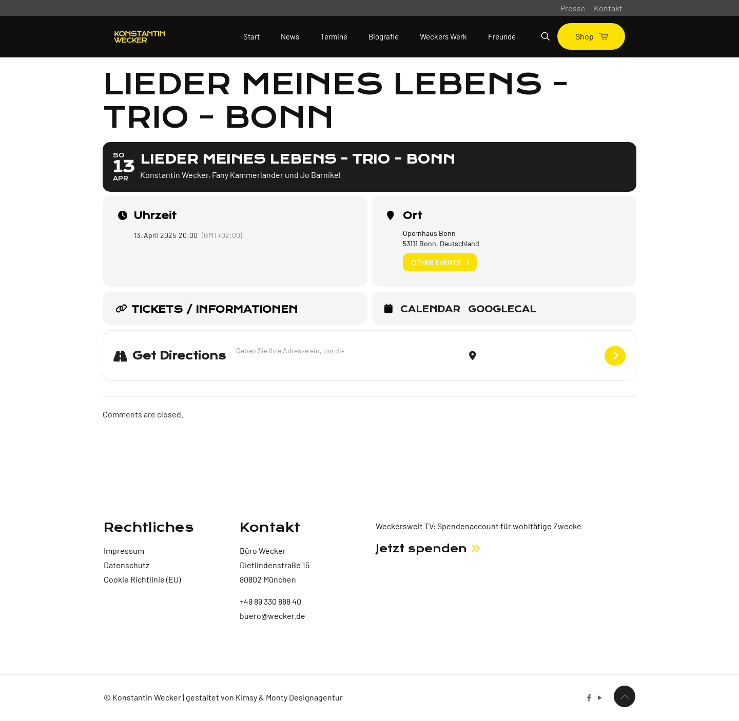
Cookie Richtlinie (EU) (142, 579)
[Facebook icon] (589, 697)
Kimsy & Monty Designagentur (289, 697)
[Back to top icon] (624, 696)
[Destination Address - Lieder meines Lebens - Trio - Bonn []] (540, 355)
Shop (591, 36)
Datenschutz (126, 565)
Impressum (124, 550)
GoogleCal (502, 310)
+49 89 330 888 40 (270, 601)
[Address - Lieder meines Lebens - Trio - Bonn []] (290, 350)
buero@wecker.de (272, 615)
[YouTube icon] (600, 697)
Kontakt (608, 8)
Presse (573, 8)
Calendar (430, 310)
